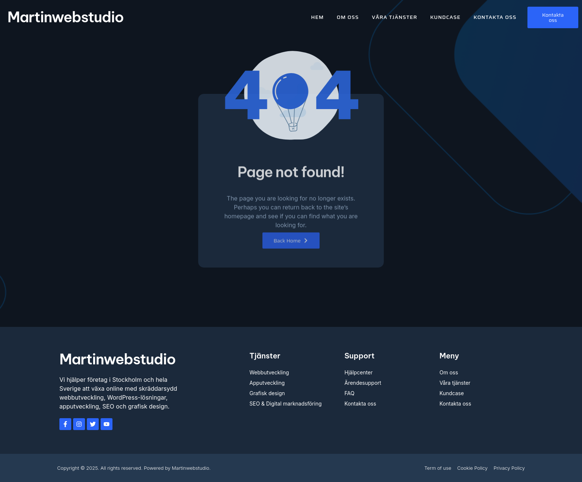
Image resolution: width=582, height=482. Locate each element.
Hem (317, 17)
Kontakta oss (495, 17)
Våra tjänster (394, 17)
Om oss (348, 17)
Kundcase (445, 17)
